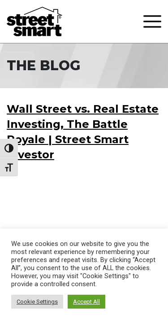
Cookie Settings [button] (37, 301)
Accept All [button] (86, 301)
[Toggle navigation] (152, 21)
